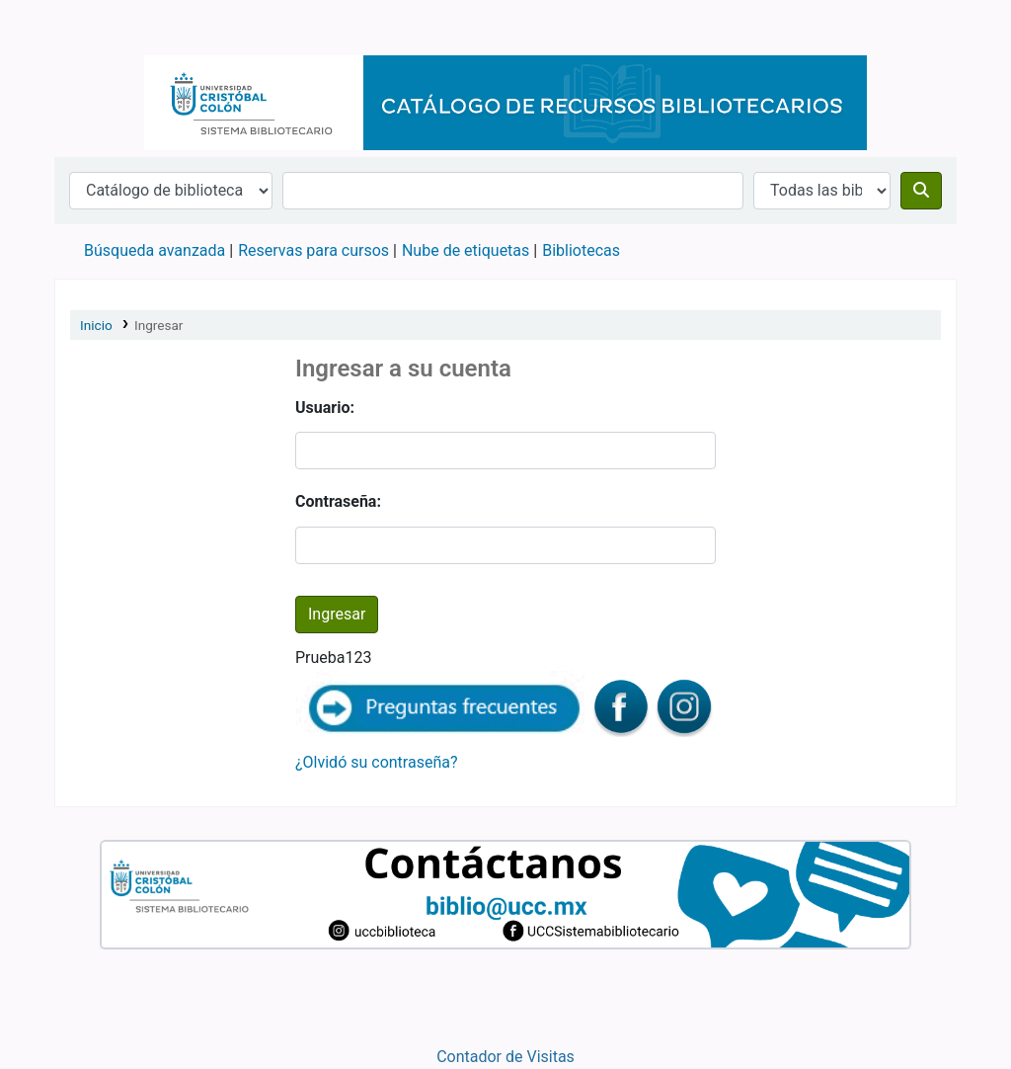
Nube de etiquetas (465, 250)
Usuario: (324, 407)
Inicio (96, 325)
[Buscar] (921, 190)
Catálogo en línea (104, 27)
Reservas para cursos (313, 250)
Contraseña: (338, 501)
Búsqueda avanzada (154, 250)
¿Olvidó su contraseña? (376, 762)
